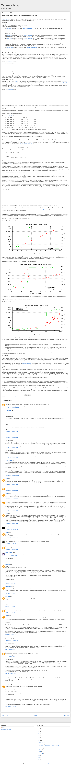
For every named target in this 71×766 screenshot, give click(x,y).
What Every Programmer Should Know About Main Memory (31, 209)
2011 (39, 739)
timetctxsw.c (31, 169)
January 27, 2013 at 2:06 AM (11, 555)
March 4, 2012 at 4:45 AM (10, 543)
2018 (39, 731)
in (26, 143)
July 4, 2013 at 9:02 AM (10, 593)
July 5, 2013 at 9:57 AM (10, 612)
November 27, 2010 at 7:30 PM (11, 457)
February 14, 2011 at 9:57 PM (11, 537)
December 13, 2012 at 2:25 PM (11, 549)
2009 (39, 755)
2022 (39, 730)
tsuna (6, 478)
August (40, 749)
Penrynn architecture (28, 31)
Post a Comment (7, 709)
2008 (39, 757)
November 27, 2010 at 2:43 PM (11, 420)
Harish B (7, 540)
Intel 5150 (9, 28)
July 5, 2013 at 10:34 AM (10, 634)
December (41, 742)
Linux (7, 397)
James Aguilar (8, 460)
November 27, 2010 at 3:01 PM (11, 431)
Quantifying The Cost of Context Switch (51, 174)
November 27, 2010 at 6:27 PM (11, 447)
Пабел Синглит (8, 552)
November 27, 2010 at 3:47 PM (11, 437)
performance (10, 397)
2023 (39, 728)
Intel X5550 (9, 38)
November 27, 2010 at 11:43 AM (12, 407)
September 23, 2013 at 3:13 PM (11, 640)
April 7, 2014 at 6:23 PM (10, 656)
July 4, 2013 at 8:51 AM (10, 583)
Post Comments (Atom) (38, 719)
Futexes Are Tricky (63, 82)
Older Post (66, 715)
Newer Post (5, 715)
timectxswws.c (58, 213)
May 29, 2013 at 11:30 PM (10, 562)
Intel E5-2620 (10, 47)
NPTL (5, 142)
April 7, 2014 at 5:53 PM (10, 649)
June (40, 751)
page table (10, 163)
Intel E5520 (9, 35)
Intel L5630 (9, 43)
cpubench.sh (10, 115)
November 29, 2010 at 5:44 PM (11, 484)
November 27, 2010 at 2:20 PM (11, 414)
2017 (39, 733)
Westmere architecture (27, 43)
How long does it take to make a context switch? (20, 15)
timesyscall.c (10, 61)
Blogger (48, 763)
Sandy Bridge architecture (32, 47)
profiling (15, 397)
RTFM (19, 81)
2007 (39, 759)
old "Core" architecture (27, 28)
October (41, 748)
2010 (39, 740)
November (41, 744)
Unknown (7, 564)
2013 (39, 735)
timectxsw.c (10, 89)
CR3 (55, 162)
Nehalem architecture (6, 19)
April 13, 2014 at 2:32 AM (10, 673)
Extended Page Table (26, 363)
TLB (30, 107)
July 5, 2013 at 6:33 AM (10, 606)
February (41, 753)
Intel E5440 (9, 31)
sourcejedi (7, 684)
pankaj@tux (8, 526)
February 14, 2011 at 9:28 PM (11, 529)
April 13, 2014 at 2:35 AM (10, 682)
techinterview (8, 410)
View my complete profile (6, 729)
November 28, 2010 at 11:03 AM (12, 475)
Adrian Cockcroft (9, 403)
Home (35, 715)
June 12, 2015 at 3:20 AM (10, 706)
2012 (39, 737)
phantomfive (8, 546)
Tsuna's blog (10, 5)
